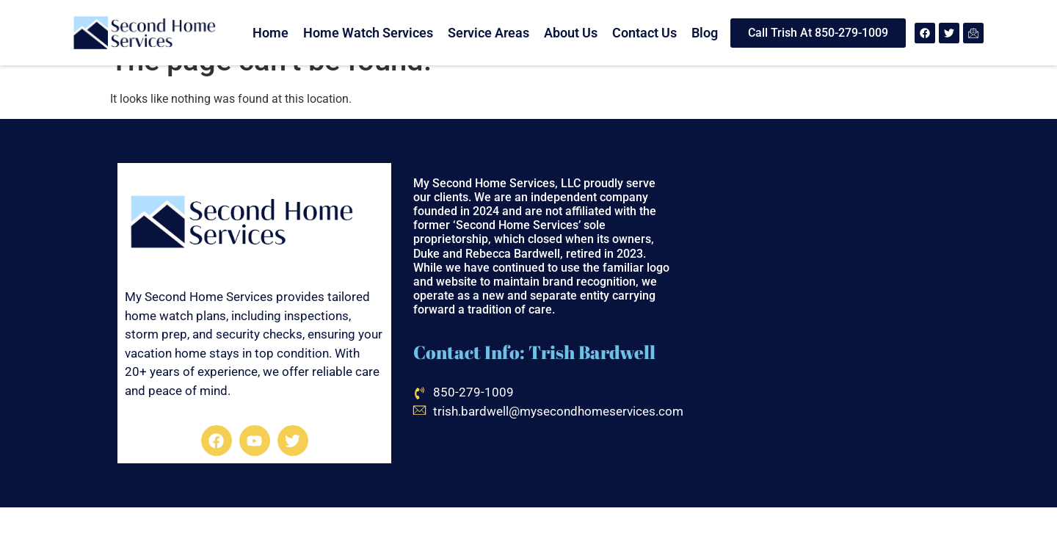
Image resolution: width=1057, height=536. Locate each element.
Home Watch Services (368, 32)
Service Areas (488, 32)
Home (270, 32)
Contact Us (644, 32)
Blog (704, 32)
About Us (570, 32)
